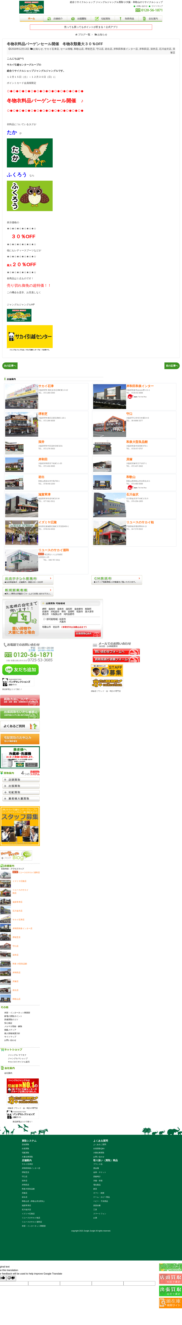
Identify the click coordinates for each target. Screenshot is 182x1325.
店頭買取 (25, 1144)
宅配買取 (25, 1153)
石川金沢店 (165, 49)
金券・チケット (99, 1172)
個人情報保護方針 (12, 1033)
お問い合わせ (10, 1040)
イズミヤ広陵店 (28, 1214)
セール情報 (66, 49)
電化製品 (97, 1185)
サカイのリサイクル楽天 (19, 1062)
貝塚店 (24, 1193)
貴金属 (96, 1168)
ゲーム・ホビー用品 (101, 1197)
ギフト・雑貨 (98, 1193)
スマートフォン (99, 1214)
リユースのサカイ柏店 (31, 1218)
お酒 (95, 1218)
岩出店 (108, 49)
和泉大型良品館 (28, 1189)
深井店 (154, 49)
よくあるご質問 (99, 1144)
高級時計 (97, 1176)
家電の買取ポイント (13, 1016)
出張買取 (25, 1149)
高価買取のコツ (11, 1019)
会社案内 (8, 1073)
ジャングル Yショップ (18, 1058)
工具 (95, 1209)
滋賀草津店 (26, 1205)
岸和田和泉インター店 (125, 49)
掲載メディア (10, 1030)
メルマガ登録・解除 (13, 1026)
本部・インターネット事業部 (17, 1013)
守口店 (100, 49)
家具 (95, 1189)
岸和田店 (144, 49)
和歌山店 (79, 49)
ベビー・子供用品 (100, 1201)
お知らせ (38, 49)
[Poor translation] (11, 1278)
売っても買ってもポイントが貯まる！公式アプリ (91, 27)
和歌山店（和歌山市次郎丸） (34, 1201)
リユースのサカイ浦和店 (32, 1222)
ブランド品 (97, 1164)
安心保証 (8, 1023)
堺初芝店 (90, 49)
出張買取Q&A (98, 1149)
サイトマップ (10, 1037)
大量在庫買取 (27, 1157)
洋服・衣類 (97, 1181)
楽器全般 (97, 1205)
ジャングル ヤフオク (17, 1055)
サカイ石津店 (51, 49)
